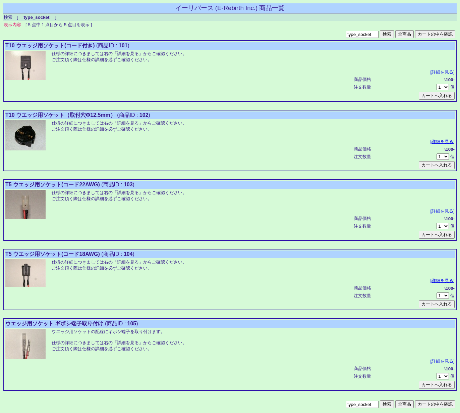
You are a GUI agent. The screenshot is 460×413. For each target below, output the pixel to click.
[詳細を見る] (442, 72)
